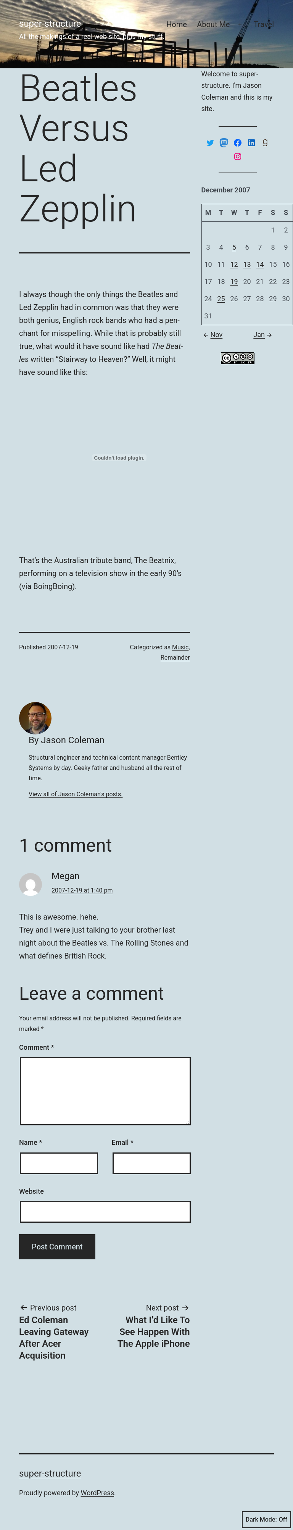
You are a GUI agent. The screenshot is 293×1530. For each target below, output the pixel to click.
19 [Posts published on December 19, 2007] (234, 282)
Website (31, 1191)
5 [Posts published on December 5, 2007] (234, 247)
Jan (263, 335)
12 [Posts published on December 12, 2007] (234, 264)
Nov (212, 335)
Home (176, 24)
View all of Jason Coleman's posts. (76, 794)
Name (30, 1142)
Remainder (175, 657)
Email (123, 1142)
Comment (36, 1047)
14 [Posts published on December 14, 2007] (260, 264)
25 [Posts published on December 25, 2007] (221, 299)
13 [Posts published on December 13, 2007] (247, 264)
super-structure (50, 23)
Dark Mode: (266, 1519)
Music (180, 647)
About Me (213, 24)
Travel (264, 24)
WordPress (97, 1493)
